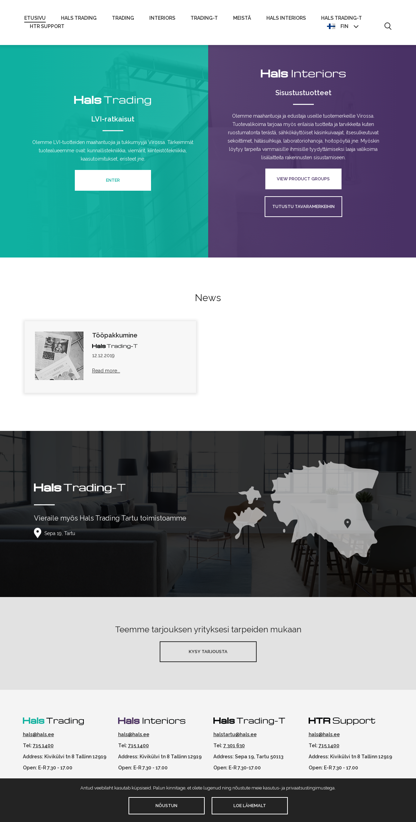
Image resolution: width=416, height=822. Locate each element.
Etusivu (35, 18)
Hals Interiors (286, 18)
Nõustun (166, 805)
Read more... (106, 370)
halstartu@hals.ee (235, 734)
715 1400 (43, 745)
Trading (123, 18)
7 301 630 (234, 745)
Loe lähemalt (249, 805)
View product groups (303, 178)
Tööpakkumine (115, 335)
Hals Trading (79, 18)
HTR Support (47, 26)
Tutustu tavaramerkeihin (303, 206)
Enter (113, 180)
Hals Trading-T (341, 18)
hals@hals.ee (38, 734)
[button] (387, 26)
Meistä (242, 18)
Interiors (162, 18)
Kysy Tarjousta (208, 651)
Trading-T (204, 18)
